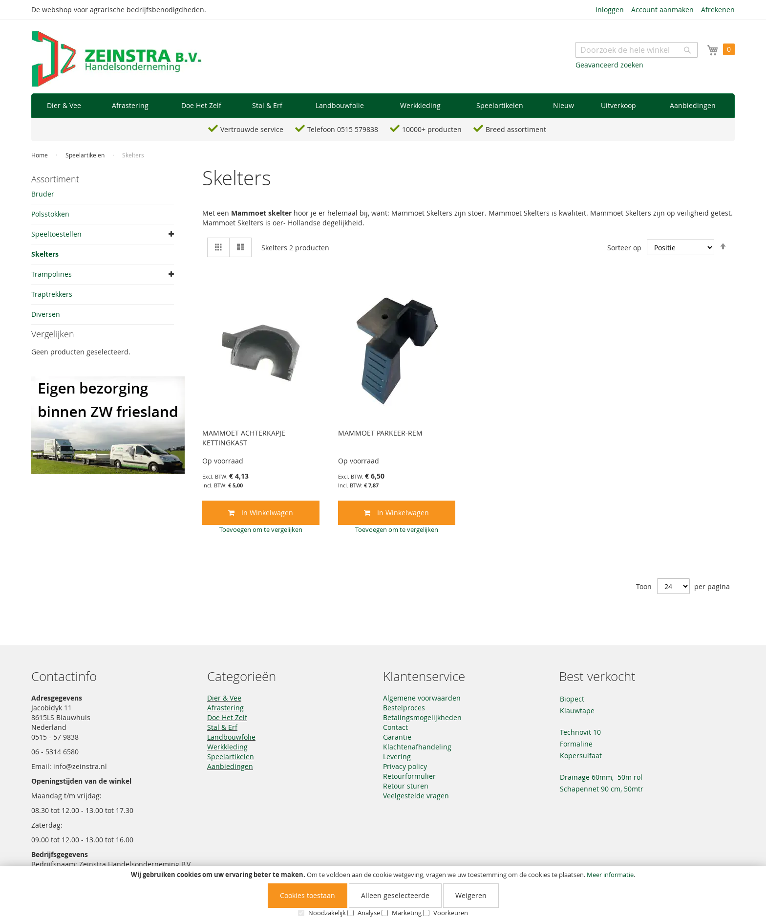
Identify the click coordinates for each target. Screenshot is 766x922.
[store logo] (116, 59)
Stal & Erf (222, 727)
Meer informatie (610, 874)
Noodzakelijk (327, 912)
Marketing (407, 912)
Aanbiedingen (230, 766)
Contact (395, 727)
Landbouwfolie (231, 737)
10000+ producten (432, 129)
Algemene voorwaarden (422, 697)
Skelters (45, 254)
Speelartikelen (85, 155)
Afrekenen (718, 9)
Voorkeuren (450, 912)
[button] (260, 529)
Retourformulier (409, 776)
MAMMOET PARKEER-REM (380, 433)
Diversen (45, 314)
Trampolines (51, 274)
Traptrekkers (51, 294)
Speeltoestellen (56, 234)
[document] (383, 894)
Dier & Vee (224, 697)
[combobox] (636, 50)
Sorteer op (624, 247)
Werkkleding (227, 746)
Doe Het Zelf (227, 717)
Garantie (397, 737)
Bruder (42, 193)
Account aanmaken (662, 9)
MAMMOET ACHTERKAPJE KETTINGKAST (243, 437)
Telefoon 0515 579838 (342, 129)
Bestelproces (404, 707)
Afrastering (225, 707)
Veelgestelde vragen (416, 795)
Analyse (369, 912)
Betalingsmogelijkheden (422, 717)
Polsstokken (50, 214)
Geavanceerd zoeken (609, 64)
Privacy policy (405, 766)
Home (40, 155)
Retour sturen (405, 785)
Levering (397, 756)
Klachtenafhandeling (417, 746)
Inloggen (610, 9)
